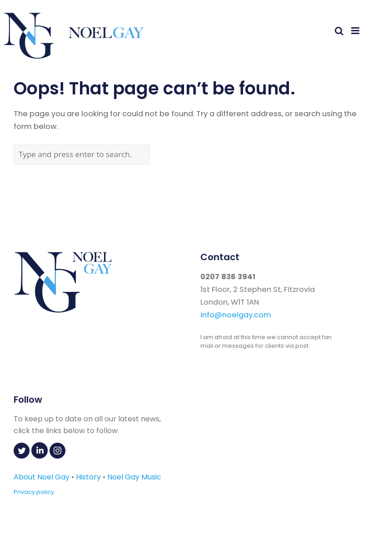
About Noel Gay (42, 477)
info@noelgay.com (235, 315)
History (88, 477)
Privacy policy (34, 492)
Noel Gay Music (134, 477)
